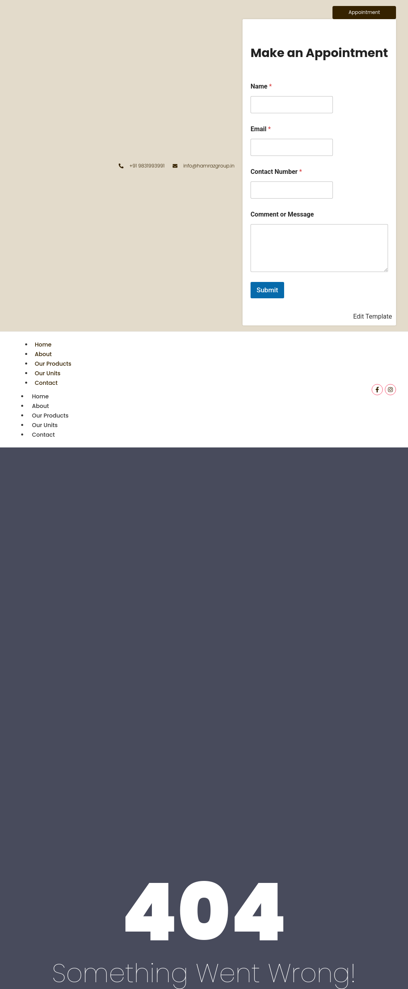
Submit (267, 290)
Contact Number (276, 171)
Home (43, 345)
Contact (46, 383)
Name (261, 86)
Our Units (47, 373)
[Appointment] (364, 12)
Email (261, 129)
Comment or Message (282, 214)
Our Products (53, 364)
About (43, 354)
